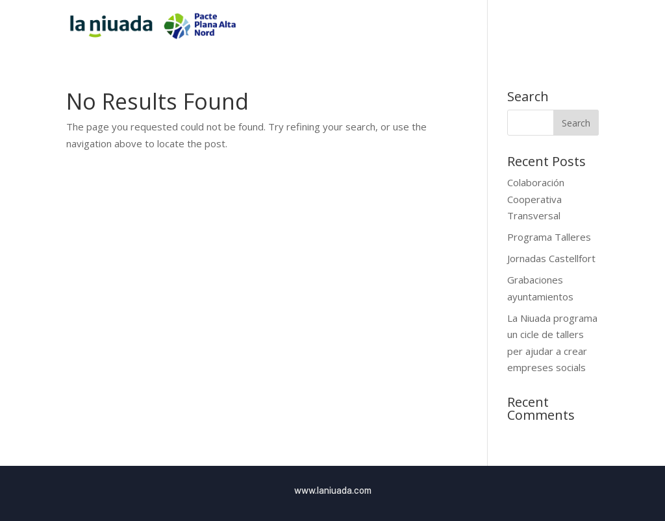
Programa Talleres (549, 236)
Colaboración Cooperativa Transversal (535, 199)
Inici (393, 26)
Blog (563, 26)
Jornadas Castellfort (551, 258)
